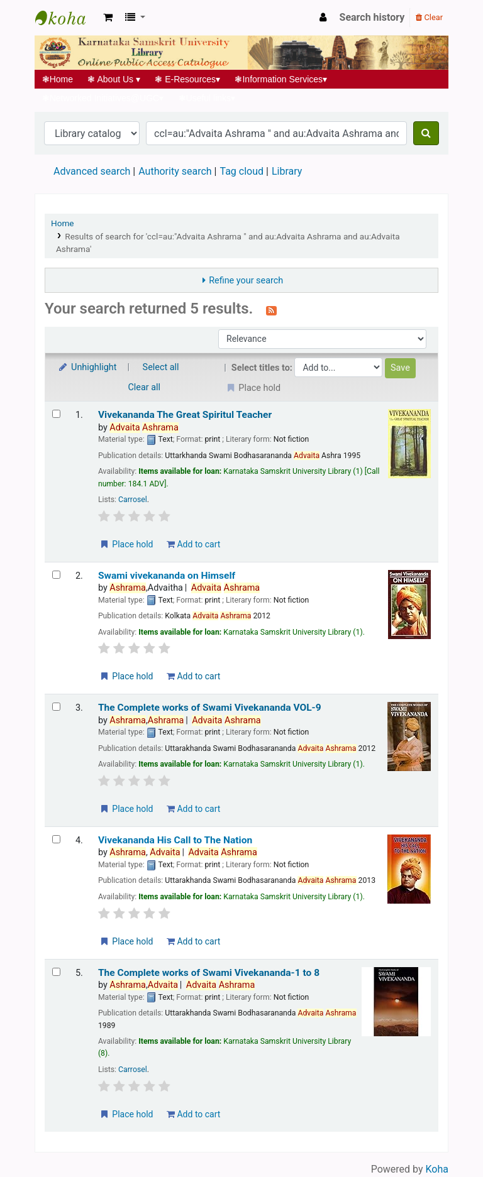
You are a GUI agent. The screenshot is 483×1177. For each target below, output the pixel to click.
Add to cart (193, 544)
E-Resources (188, 79)
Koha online (66, 17)
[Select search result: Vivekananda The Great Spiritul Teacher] (56, 414)
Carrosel (132, 499)
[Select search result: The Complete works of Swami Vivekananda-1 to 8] (56, 972)
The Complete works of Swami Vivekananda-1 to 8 (208, 972)
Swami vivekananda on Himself (166, 575)
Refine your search (246, 280)
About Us (114, 79)
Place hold (126, 544)
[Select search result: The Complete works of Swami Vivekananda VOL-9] (56, 707)
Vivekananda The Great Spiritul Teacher (185, 414)
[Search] (426, 133)
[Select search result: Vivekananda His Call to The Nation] (56, 839)
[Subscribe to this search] (271, 310)
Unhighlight (87, 367)
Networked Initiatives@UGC (103, 98)
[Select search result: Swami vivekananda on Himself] (56, 575)
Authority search (174, 171)
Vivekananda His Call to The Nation (175, 840)
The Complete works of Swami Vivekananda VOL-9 (209, 707)
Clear (429, 17)
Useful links (207, 98)
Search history (372, 17)
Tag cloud (241, 171)
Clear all (144, 387)
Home (57, 79)
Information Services (281, 79)
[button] (108, 17)
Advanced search (91, 171)
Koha (437, 1169)
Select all (161, 367)
